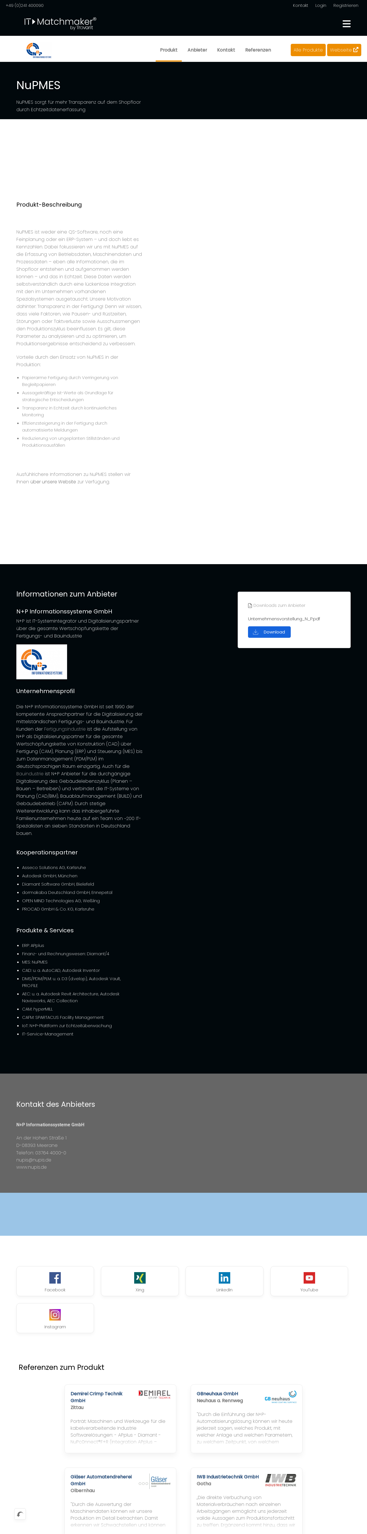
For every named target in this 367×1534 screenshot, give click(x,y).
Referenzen (258, 50)
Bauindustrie (30, 773)
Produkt (168, 50)
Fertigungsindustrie (65, 729)
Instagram (320, 1283)
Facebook (47, 1283)
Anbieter (197, 50)
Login (320, 5)
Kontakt (300, 5)
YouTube (252, 1283)
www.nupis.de (31, 1167)
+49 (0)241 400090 (25, 5)
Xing (115, 1283)
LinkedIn (183, 1283)
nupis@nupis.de (34, 1160)
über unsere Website (54, 481)
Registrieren (345, 5)
